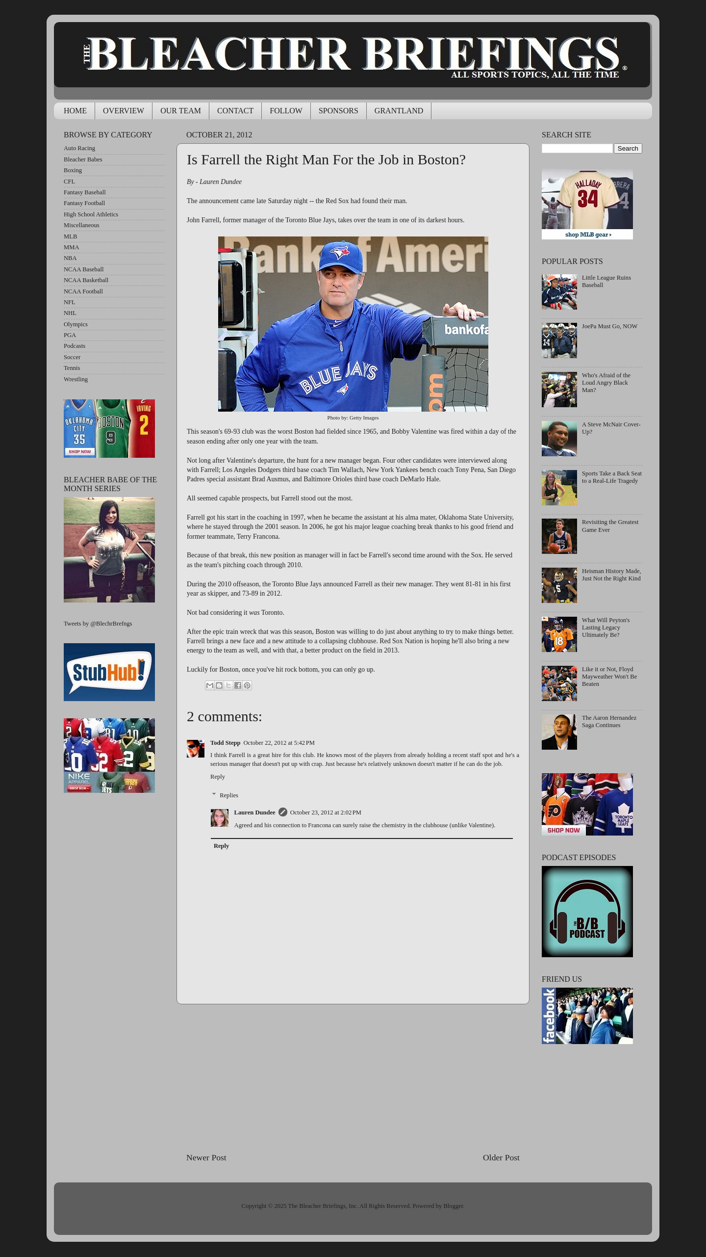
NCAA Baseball (84, 269)
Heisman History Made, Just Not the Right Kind (611, 575)
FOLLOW (286, 110)
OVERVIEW (123, 110)
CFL (69, 181)
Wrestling (76, 379)
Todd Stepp (225, 742)
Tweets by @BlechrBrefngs (98, 623)
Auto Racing (79, 148)
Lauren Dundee (255, 812)
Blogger (453, 1206)
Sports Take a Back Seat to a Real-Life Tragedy (612, 477)
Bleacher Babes (83, 159)
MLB (70, 236)
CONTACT (235, 110)
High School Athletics (91, 214)
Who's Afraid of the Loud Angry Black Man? (606, 382)
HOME (75, 110)
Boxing (73, 170)
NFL (70, 302)
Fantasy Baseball (85, 192)
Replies (229, 795)
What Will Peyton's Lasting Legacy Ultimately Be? (606, 627)
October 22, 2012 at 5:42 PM (279, 742)
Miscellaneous (82, 225)
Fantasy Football (84, 203)
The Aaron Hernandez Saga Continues (609, 721)
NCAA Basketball (86, 280)
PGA (70, 335)
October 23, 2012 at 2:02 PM (325, 812)
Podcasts (74, 345)
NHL (70, 313)
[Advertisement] (353, 1078)
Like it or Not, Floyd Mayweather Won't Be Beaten (609, 676)
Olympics (76, 324)
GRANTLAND (399, 110)
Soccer (72, 357)
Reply (217, 776)
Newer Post (206, 1157)
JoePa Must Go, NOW (609, 326)
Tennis (72, 368)
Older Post (501, 1157)
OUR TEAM (180, 110)
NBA (70, 258)
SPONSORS (338, 110)
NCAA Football (83, 291)
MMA (71, 247)
